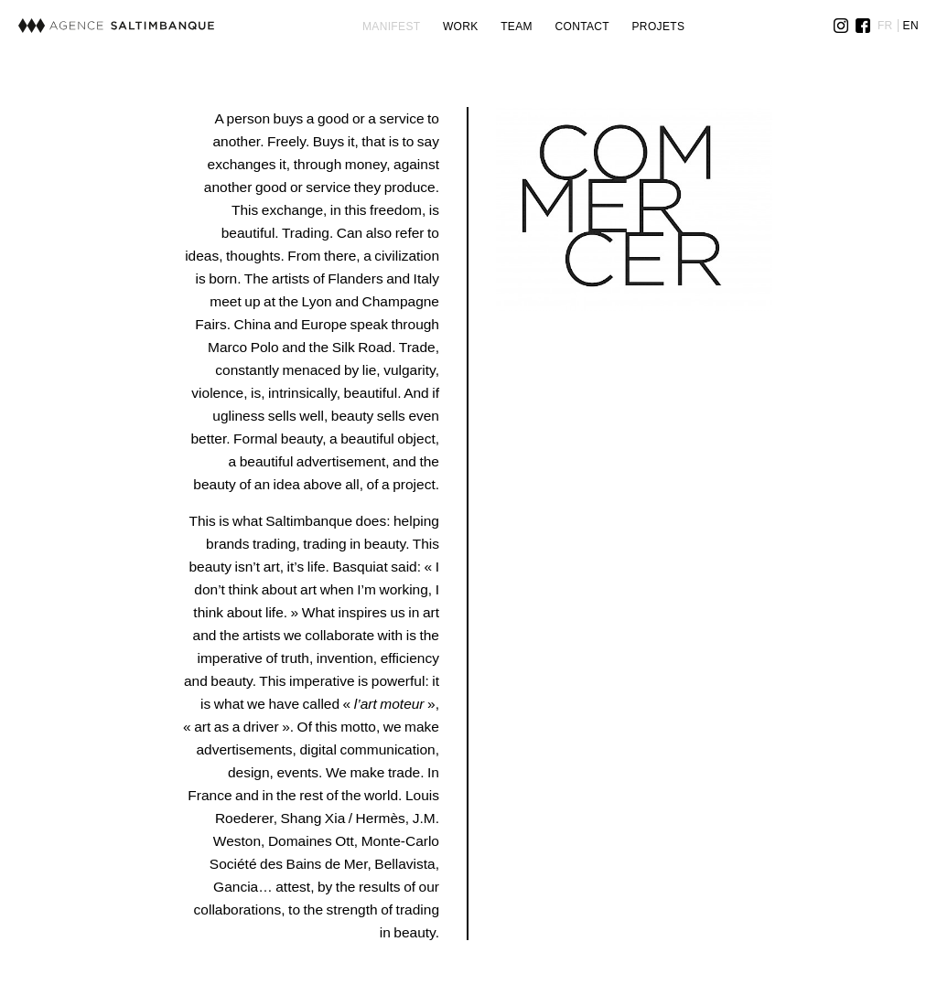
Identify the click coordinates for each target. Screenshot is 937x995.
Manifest (391, 26)
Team (517, 26)
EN (911, 25)
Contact (582, 26)
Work (461, 26)
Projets (658, 26)
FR (885, 25)
